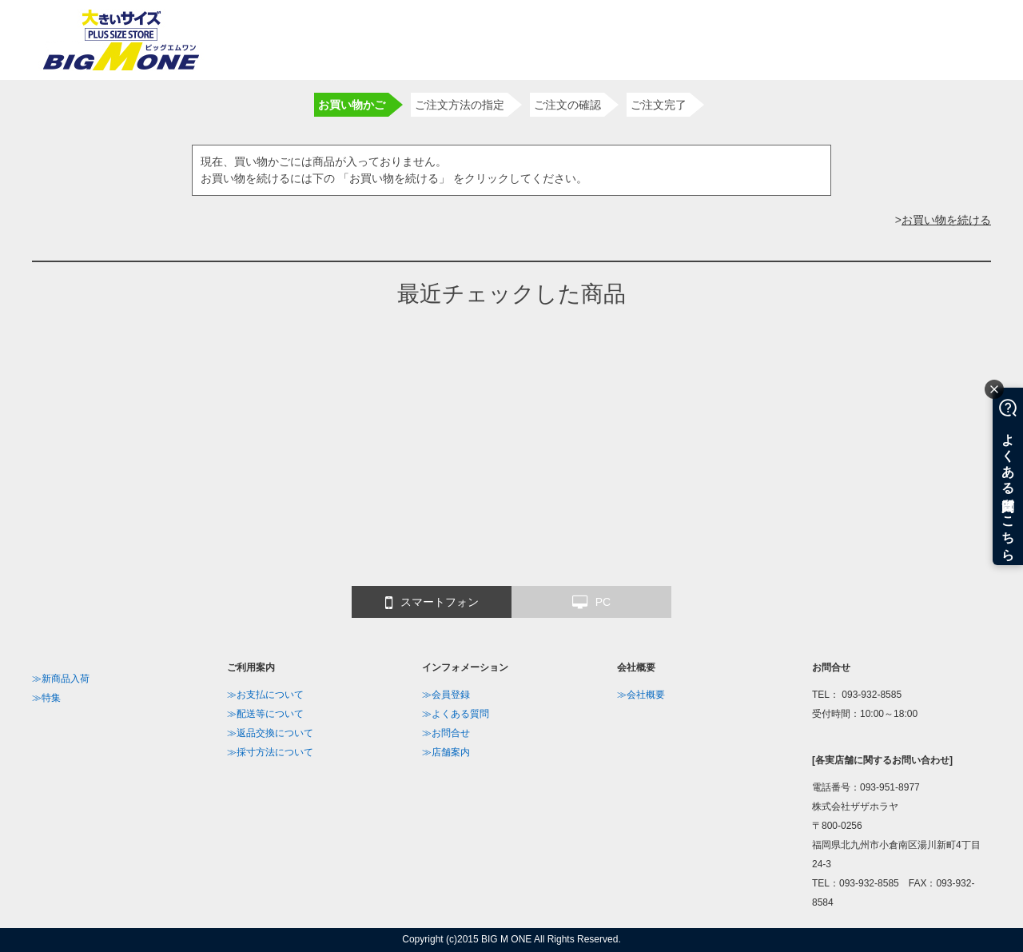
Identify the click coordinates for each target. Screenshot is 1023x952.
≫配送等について (265, 713)
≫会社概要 (641, 694)
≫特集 (46, 697)
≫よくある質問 (455, 713)
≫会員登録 (446, 694)
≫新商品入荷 (61, 678)
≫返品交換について (270, 733)
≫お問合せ (446, 733)
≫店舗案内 (446, 752)
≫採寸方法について (270, 752)
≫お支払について (265, 694)
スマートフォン (432, 602)
